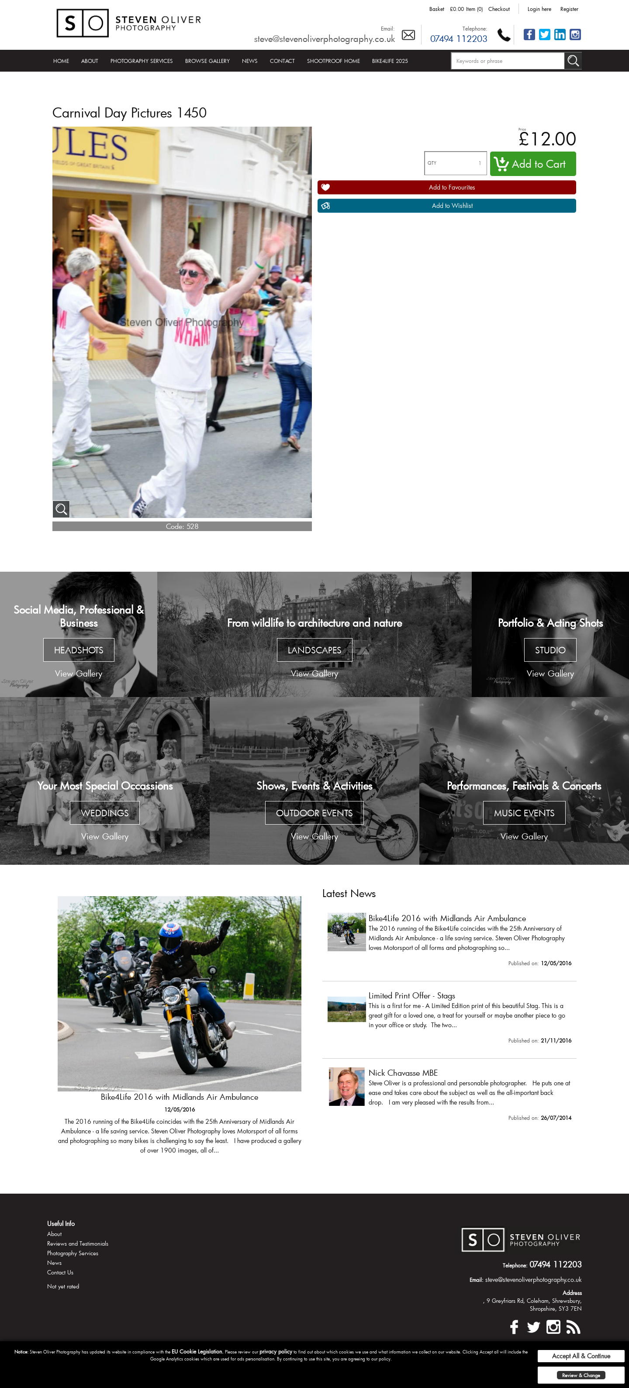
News (250, 60)
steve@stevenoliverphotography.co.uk (324, 38)
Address (572, 1292)
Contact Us (60, 1272)
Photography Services (142, 60)
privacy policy (275, 1351)
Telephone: (475, 28)
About (89, 60)
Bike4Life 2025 (390, 60)
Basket (436, 8)
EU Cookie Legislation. (198, 1351)
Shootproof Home (333, 60)
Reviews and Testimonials (77, 1243)
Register (569, 8)
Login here (539, 8)
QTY (432, 163)
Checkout (499, 8)
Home (61, 60)
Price (522, 129)
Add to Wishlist (452, 205)
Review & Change (581, 1375)
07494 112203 (458, 38)
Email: (388, 28)
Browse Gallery (207, 60)
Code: (175, 526)
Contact (282, 60)
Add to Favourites (452, 187)
